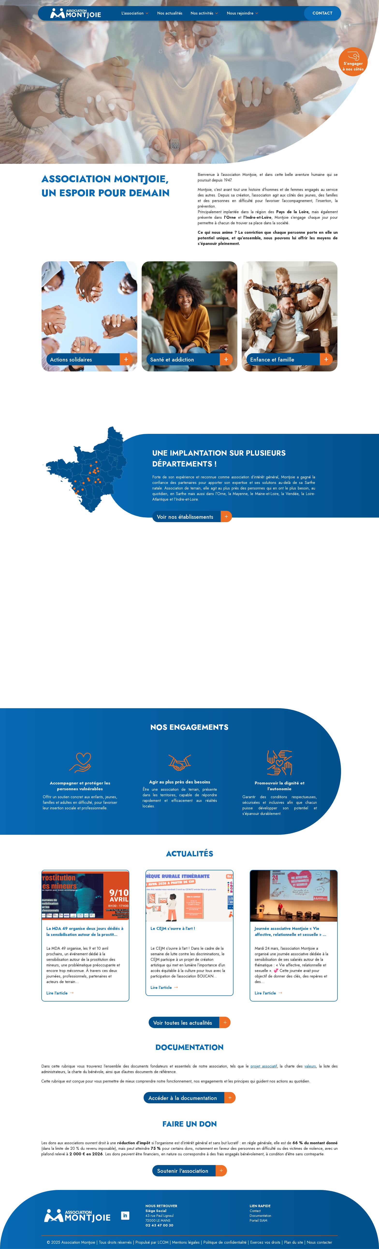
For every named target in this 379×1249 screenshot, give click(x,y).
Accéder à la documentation (182, 1098)
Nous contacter (319, 1242)
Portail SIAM (258, 1220)
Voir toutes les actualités (182, 1023)
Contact (323, 13)
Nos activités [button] (202, 13)
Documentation (260, 1215)
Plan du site (293, 1242)
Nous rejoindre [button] (240, 13)
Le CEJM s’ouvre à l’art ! (173, 928)
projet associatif (264, 1066)
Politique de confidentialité (225, 1242)
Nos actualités (169, 13)
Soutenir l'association (182, 1171)
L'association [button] (133, 13)
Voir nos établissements (185, 517)
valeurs (310, 1066)
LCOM (163, 1242)
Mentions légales (186, 1242)
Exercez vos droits (265, 1242)
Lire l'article (57, 993)
